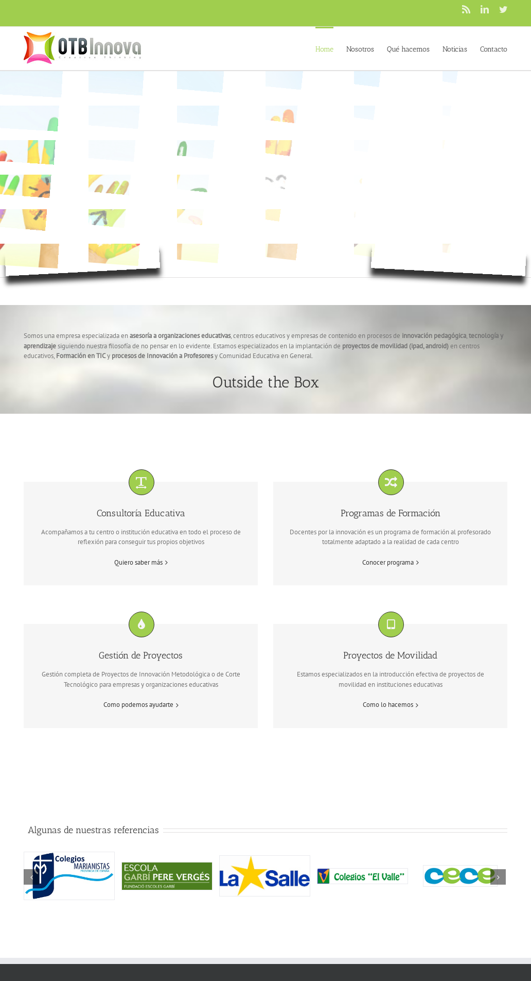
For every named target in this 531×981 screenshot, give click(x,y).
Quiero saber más (138, 562)
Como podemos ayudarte (138, 704)
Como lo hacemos (388, 704)
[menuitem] (330, 48)
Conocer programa (388, 562)
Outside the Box (266, 382)
